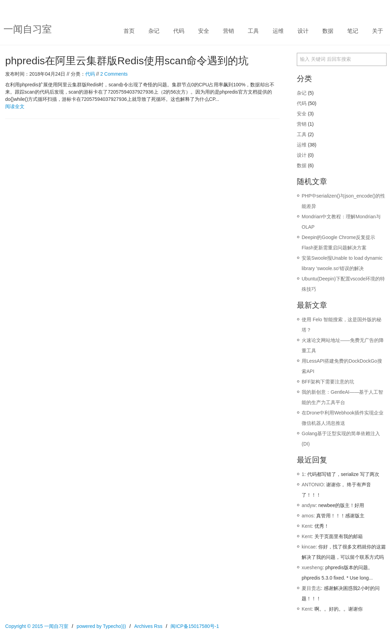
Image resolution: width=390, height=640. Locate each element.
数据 (327, 31)
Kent (307, 526)
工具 (253, 31)
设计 (303, 31)
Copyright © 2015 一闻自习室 (36, 626)
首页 (129, 31)
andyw (308, 505)
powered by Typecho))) (101, 626)
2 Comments (113, 74)
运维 (278, 31)
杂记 (153, 31)
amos (307, 515)
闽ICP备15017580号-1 (194, 626)
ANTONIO (313, 484)
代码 (178, 31)
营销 (228, 31)
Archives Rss (148, 626)
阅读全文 (15, 106)
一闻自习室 (27, 29)
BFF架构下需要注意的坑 (328, 381)
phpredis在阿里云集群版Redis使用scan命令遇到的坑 (126, 60)
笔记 (352, 31)
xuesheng (312, 567)
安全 (203, 31)
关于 (377, 31)
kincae (308, 547)
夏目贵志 (311, 588)
